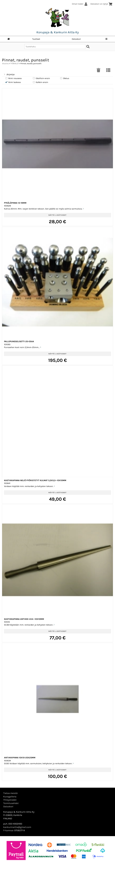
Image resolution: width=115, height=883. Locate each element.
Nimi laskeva (13, 82)
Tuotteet (36, 39)
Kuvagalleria (9, 796)
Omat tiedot (80, 4)
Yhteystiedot (10, 800)
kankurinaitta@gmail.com (17, 827)
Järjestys (9, 74)
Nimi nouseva (13, 78)
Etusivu (5, 63)
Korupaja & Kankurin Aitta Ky (57, 32)
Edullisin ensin (41, 78)
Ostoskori (76, 39)
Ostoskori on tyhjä (101, 4)
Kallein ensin (40, 82)
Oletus (64, 78)
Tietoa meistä (10, 793)
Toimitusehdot (11, 803)
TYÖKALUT (14, 63)
